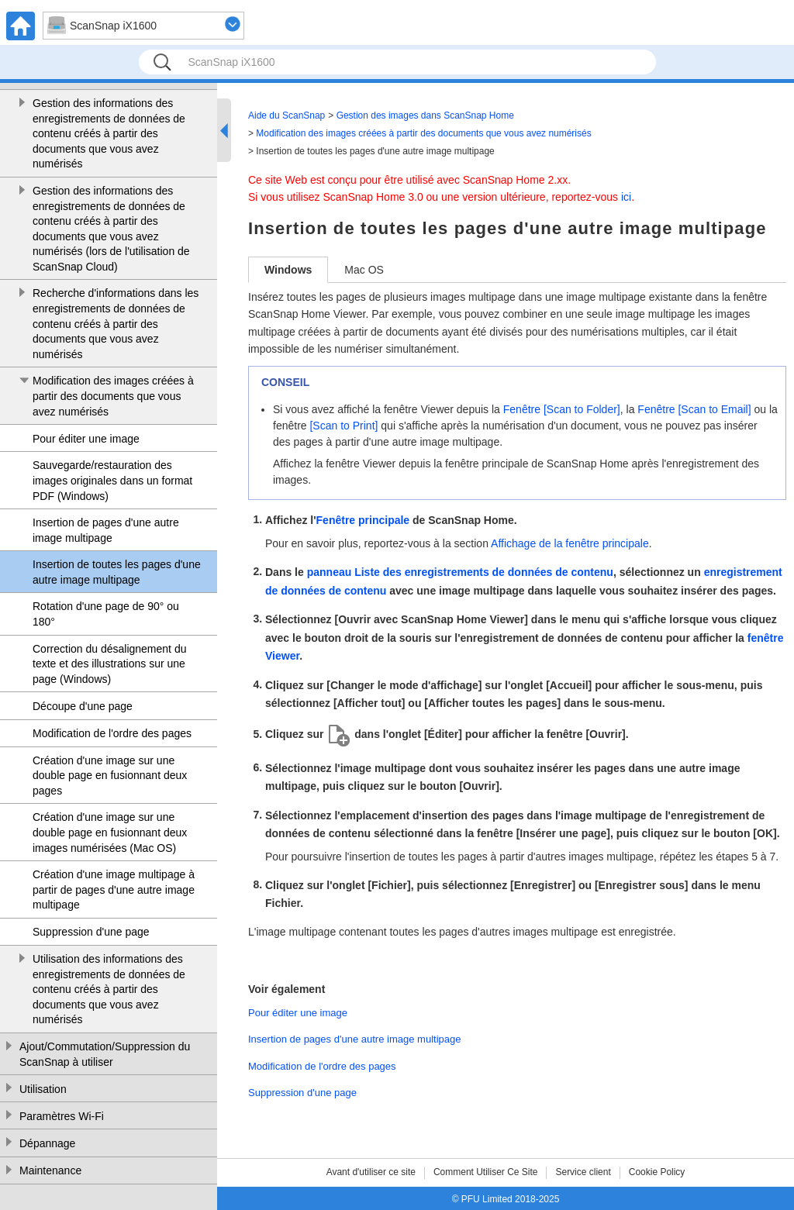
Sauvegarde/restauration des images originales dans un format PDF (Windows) (112, 480)
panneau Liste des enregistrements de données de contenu (460, 572)
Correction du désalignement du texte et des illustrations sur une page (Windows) (109, 664)
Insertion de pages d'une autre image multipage (106, 530)
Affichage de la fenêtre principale (570, 543)
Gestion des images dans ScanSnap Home (425, 115)
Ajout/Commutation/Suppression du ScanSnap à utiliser (104, 1054)
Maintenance (50, 1170)
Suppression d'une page (91, 932)
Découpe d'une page (83, 706)
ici (626, 197)
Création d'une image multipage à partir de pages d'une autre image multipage (114, 889)
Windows (288, 270)
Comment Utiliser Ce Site (485, 1172)
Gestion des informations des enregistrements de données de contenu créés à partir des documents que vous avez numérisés (109, 133)
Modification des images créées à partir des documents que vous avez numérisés (113, 395)
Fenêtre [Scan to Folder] (561, 409)
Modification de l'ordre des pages (112, 733)
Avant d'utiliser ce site (371, 1172)
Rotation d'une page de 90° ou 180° (106, 614)
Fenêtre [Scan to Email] (694, 409)
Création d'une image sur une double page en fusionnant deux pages (110, 775)
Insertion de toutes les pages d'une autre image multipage (117, 572)
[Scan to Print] (343, 425)
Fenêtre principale (363, 520)
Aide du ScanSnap (286, 115)
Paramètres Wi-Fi (61, 1116)
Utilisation (43, 1089)
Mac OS (364, 270)
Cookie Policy (657, 1172)
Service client (582, 1172)
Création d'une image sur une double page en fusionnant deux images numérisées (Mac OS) (110, 832)
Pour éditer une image (86, 439)
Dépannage (47, 1143)
